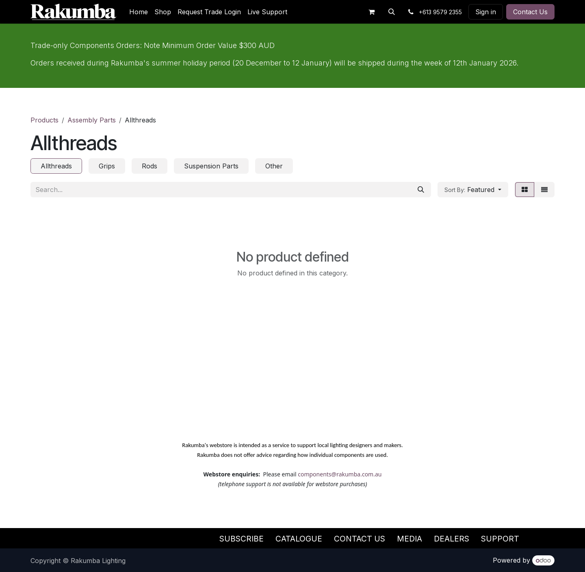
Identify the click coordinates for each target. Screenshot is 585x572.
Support (500, 539)
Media (409, 539)
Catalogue (298, 539)
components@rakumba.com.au (339, 474)
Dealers (451, 539)
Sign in (485, 12)
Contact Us (530, 12)
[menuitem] (138, 12)
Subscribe (241, 539)
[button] (391, 11)
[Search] (421, 189)
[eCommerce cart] (371, 11)
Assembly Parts (91, 120)
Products (44, 120)
